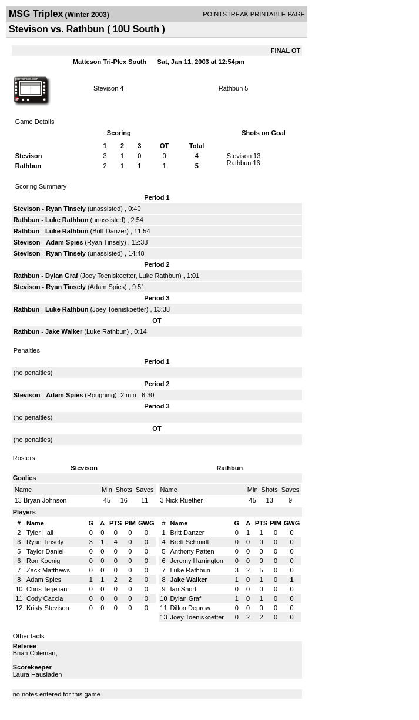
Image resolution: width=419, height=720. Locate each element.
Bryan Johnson (45, 500)
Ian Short (183, 588)
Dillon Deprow (190, 607)
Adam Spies (64, 242)
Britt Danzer (109, 231)
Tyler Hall (39, 532)
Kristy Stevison (47, 607)
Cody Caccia (44, 598)
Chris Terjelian (47, 588)
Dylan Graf (61, 275)
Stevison (105, 88)
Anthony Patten (192, 551)
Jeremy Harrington (196, 560)
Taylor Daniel (45, 551)
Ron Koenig (43, 560)
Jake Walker (63, 331)
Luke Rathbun (66, 219)
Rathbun (231, 88)
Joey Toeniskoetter (108, 275)
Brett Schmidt (189, 541)
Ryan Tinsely (66, 208)
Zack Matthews (48, 570)
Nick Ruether (184, 500)
